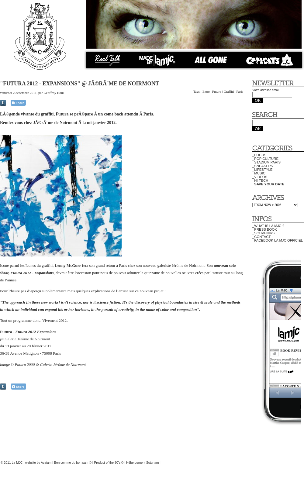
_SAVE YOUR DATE (268, 184)
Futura (216, 91)
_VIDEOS (259, 177)
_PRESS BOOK (264, 229)
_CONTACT (261, 237)
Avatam (46, 462)
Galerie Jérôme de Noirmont (27, 339)
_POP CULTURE (265, 158)
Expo (206, 91)
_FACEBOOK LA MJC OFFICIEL (277, 240)
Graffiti (228, 91)
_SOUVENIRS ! (264, 233)
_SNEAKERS (262, 166)
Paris (239, 91)
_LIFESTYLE (262, 169)
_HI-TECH (260, 180)
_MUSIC (258, 173)
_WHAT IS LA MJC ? (268, 226)
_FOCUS (259, 155)
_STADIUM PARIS (266, 162)
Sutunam (152, 462)
